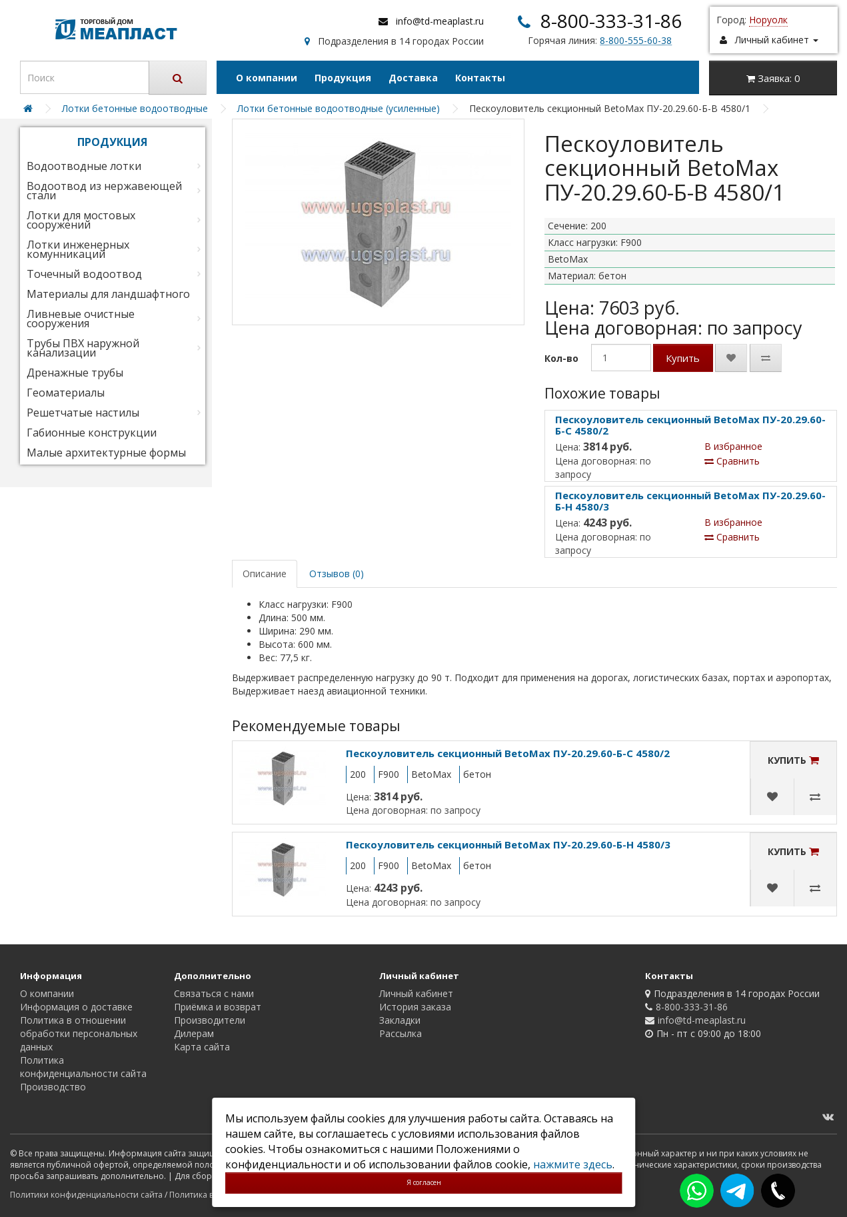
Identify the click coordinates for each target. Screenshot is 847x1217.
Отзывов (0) (336, 573)
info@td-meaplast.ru (440, 21)
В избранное (733, 446)
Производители (209, 1020)
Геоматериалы (66, 392)
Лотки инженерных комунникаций (78, 249)
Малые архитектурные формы (106, 452)
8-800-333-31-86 (611, 20)
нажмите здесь (572, 1164)
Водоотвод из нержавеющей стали (104, 191)
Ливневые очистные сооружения (81, 319)
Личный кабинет (416, 993)
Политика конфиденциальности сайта (83, 1067)
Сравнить (732, 461)
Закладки (400, 1020)
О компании (266, 77)
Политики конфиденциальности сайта (86, 1194)
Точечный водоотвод (84, 274)
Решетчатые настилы (83, 412)
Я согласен (424, 1182)
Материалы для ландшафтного (108, 294)
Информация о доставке (76, 1006)
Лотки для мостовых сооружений (81, 220)
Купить (683, 358)
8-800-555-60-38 (636, 40)
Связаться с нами (214, 993)
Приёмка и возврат (217, 1006)
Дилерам (194, 1033)
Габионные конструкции (92, 432)
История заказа (415, 1006)
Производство (53, 1086)
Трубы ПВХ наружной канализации (83, 348)
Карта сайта (202, 1046)
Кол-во (561, 358)
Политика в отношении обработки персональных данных (78, 1033)
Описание (265, 573)
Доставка (413, 77)
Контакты (480, 77)
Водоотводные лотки (84, 166)
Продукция (343, 77)
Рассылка (400, 1033)
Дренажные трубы (75, 372)
